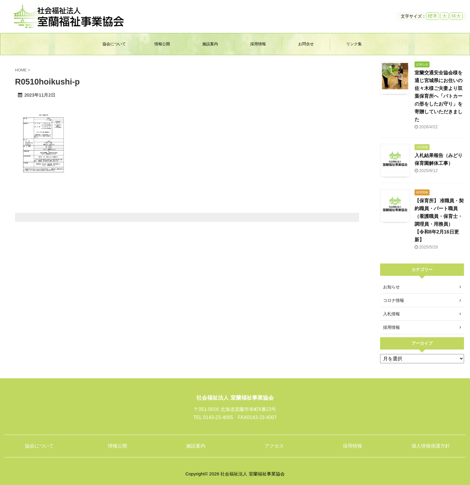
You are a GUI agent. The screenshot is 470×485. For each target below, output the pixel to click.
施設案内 (210, 44)
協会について (114, 44)
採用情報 (258, 44)
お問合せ (306, 44)
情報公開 (162, 44)
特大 (456, 16)
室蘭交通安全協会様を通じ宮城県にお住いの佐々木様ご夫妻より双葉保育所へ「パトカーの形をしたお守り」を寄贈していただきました (439, 96)
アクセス (274, 445)
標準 (432, 16)
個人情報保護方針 (431, 445)
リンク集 (354, 44)
